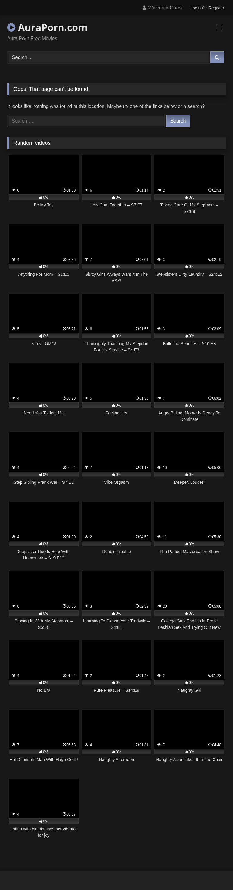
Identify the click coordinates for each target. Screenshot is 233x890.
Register (216, 7)
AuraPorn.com (47, 27)
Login (195, 7)
